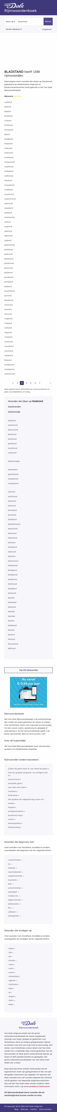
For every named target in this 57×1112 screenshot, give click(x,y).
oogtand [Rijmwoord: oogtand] (8, 226)
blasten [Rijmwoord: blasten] (11, 630)
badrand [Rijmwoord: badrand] (12, 501)
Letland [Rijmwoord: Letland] (7, 120)
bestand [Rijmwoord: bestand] (11, 542)
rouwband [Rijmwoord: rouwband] (8, 346)
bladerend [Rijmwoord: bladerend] (12, 565)
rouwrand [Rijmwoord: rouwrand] (8, 351)
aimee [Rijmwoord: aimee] (11, 803)
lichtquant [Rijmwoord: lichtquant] (8, 130)
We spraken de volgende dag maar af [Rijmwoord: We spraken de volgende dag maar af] (25, 799)
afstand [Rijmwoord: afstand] (11, 492)
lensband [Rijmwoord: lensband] (8, 116)
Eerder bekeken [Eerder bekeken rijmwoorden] (13, 29)
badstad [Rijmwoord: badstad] (12, 420)
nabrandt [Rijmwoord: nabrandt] (8, 203)
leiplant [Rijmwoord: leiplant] (7, 111)
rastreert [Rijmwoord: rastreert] (12, 791)
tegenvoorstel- (14, 900)
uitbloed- (12, 912)
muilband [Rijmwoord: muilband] (8, 189)
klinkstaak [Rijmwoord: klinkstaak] (13, 795)
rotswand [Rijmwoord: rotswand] (8, 341)
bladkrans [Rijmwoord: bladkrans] (12, 579)
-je (9, 992)
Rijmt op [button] (9, 21)
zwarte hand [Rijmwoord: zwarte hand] (13, 779)
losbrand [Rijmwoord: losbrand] (8, 148)
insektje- (12, 868)
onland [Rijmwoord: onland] (7, 222)
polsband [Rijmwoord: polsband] (8, 272)
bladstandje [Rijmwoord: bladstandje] (14, 412)
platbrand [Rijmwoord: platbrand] (8, 259)
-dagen (11, 996)
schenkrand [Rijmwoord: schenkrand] (9, 374)
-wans (10, 964)
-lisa (10, 952)
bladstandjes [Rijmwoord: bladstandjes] (14, 461)
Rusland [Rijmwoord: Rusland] (8, 360)
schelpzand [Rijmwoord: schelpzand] (9, 369)
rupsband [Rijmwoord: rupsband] (8, 355)
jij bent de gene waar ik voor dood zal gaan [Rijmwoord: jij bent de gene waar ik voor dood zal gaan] (27, 768)
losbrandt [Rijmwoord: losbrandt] (8, 153)
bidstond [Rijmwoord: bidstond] (12, 552)
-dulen (11, 948)
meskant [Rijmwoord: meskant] (8, 180)
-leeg (10, 1004)
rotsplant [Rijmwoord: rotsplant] (8, 337)
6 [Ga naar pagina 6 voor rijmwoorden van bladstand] (35, 383)
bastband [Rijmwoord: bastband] (12, 519)
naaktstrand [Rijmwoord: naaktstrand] (10, 199)
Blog (16, 1109)
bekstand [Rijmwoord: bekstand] (12, 533)
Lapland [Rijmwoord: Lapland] (8, 102)
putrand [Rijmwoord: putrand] (8, 295)
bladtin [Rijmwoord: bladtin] (11, 621)
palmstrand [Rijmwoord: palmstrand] (9, 245)
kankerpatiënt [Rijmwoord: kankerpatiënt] (14, 823)
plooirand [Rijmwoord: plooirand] (8, 268)
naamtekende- (15, 872)
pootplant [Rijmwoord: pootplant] (8, 282)
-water (11, 972)
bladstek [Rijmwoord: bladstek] (12, 607)
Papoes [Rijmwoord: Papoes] (11, 807)
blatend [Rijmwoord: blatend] (11, 639)
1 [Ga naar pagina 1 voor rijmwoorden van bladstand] (12, 383)
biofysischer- (13, 904)
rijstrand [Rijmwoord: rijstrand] (8, 314)
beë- (10, 884)
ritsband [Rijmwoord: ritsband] (8, 323)
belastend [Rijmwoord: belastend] (12, 538)
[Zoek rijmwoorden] (30, 21)
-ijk (9, 956)
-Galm (11, 1000)
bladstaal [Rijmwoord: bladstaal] (12, 439)
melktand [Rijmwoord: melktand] (8, 176)
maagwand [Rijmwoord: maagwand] (9, 162)
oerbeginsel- (13, 916)
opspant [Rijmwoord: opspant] (8, 240)
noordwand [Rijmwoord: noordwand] (9, 217)
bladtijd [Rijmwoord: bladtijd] (11, 616)
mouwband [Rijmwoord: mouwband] (9, 185)
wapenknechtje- (15, 876)
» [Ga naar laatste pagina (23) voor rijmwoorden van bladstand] (50, 383)
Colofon (33, 1109)
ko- (9, 864)
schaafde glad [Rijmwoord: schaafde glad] (14, 783)
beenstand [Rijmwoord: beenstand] (13, 528)
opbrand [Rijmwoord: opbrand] (8, 231)
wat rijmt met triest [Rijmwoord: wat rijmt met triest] (16, 787)
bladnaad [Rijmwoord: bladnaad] (12, 584)
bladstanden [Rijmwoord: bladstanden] (14, 406)
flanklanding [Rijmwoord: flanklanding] (14, 827)
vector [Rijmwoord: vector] (11, 819)
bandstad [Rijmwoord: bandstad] (12, 510)
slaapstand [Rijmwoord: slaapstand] (13, 479)
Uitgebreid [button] (46, 29)
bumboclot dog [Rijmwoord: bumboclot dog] (15, 815)
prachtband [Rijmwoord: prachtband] (9, 291)
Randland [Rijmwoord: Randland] (8, 300)
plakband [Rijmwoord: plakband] (8, 249)
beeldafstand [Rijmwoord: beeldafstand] (14, 524)
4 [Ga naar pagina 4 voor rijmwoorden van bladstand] (26, 383)
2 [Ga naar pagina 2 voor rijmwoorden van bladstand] (17, 383)
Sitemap (24, 1109)
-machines (12, 984)
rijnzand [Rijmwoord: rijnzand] (8, 309)
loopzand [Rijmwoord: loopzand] (8, 143)
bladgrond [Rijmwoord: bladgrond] (13, 575)
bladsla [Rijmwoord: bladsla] (11, 598)
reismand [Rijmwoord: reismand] (8, 305)
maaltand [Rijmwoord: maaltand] (8, 166)
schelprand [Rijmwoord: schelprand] (9, 364)
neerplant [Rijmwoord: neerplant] (8, 208)
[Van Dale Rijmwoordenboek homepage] (15, 6)
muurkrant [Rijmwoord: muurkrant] (9, 194)
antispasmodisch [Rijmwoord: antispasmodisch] (15, 811)
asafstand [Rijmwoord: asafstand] (12, 496)
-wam (10, 968)
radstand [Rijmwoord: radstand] (12, 453)
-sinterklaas (13, 976)
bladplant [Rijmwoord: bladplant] (12, 588)
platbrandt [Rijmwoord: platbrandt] (9, 263)
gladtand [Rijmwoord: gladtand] (12, 443)
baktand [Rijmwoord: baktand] (12, 505)
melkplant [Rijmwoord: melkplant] (8, 171)
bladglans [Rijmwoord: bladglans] (12, 570)
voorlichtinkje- (14, 860)
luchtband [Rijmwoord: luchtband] (8, 157)
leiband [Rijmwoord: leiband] (7, 107)
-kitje (10, 988)
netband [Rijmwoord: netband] (8, 213)
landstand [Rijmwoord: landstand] (12, 448)
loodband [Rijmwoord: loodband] (8, 139)
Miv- (10, 908)
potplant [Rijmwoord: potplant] (8, 286)
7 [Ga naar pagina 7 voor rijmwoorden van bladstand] (39, 383)
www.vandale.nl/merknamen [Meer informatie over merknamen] (37, 1086)
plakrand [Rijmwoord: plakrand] (8, 254)
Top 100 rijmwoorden (28, 670)
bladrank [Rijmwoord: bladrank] (12, 593)
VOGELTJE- (13, 896)
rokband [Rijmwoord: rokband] (8, 328)
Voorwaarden (45, 1109)
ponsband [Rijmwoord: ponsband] (8, 277)
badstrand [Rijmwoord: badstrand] (13, 425)
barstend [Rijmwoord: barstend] (12, 515)
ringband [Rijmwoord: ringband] (8, 318)
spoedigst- (13, 892)
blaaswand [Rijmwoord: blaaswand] (13, 430)
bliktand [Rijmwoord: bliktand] (12, 648)
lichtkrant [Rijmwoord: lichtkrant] (8, 125)
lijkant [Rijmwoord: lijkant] (7, 134)
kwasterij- (12, 880)
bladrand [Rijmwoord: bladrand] (12, 434)
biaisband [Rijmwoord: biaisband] (12, 547)
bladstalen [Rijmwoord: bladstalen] (13, 469)
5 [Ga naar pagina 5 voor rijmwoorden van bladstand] (30, 383)
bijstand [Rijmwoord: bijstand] (11, 556)
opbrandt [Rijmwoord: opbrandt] (8, 235)
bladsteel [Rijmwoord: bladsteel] (12, 602)
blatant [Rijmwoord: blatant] (11, 634)
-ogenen (12, 980)
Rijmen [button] (48, 21)
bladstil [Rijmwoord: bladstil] (11, 611)
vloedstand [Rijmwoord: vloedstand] (13, 483)
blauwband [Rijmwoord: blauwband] (13, 644)
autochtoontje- (14, 888)
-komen (11, 960)
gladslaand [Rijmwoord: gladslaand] (13, 474)
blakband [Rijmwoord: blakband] (12, 625)
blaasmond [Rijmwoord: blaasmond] (13, 561)
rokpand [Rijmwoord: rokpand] (8, 332)
